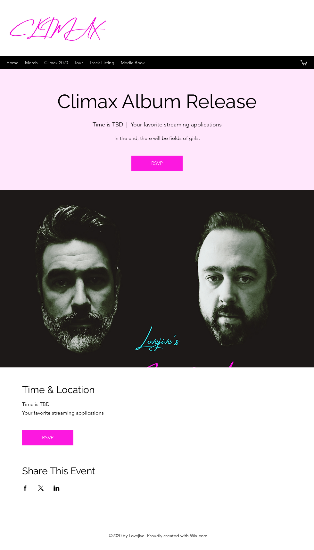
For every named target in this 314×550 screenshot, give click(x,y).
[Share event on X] (41, 488)
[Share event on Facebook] (25, 488)
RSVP (157, 163)
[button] (303, 62)
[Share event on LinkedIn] (57, 488)
